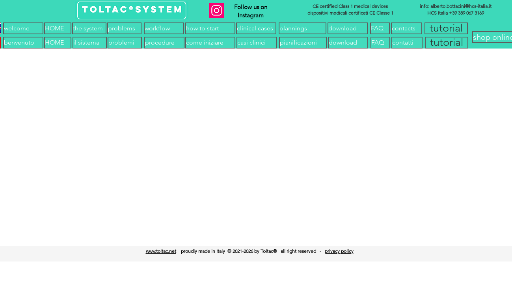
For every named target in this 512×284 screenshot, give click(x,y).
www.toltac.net (161, 251)
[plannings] (302, 28)
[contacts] (406, 28)
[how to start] (210, 28)
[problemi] (125, 43)
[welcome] (23, 28)
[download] (348, 28)
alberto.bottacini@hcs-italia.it (461, 6)
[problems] (124, 28)
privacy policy (339, 251)
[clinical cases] (256, 28)
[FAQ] (380, 28)
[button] (446, 28)
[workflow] (164, 28)
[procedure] (164, 43)
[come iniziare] (210, 43)
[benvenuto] (23, 43)
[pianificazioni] (303, 43)
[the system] (89, 28)
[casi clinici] (256, 43)
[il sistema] (90, 43)
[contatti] (407, 43)
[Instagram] (216, 10)
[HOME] (57, 28)
